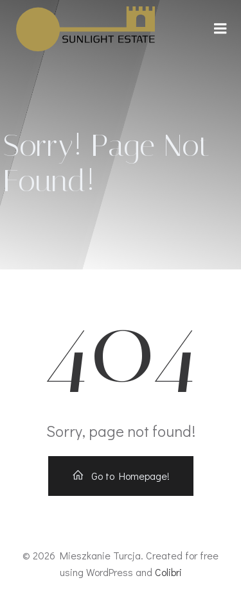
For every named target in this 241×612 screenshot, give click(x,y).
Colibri (168, 572)
